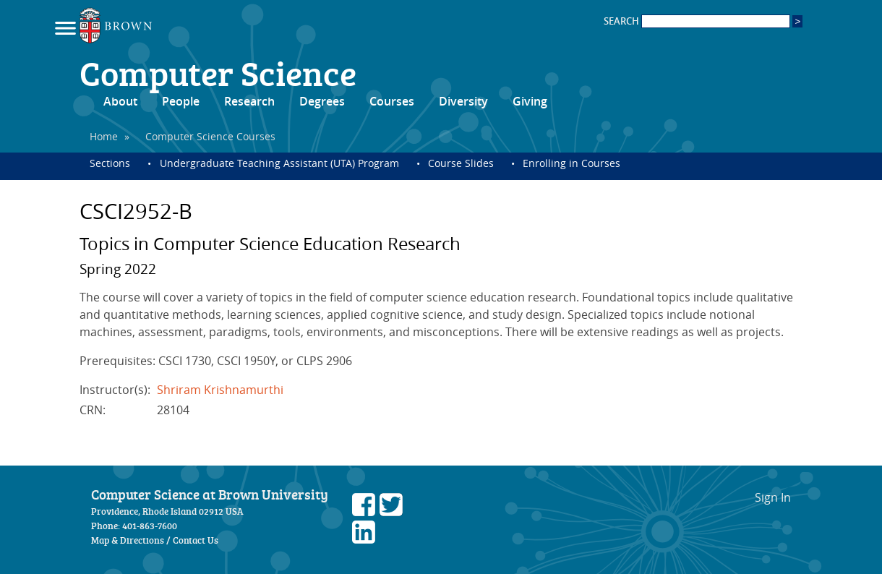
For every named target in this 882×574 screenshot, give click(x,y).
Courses (391, 101)
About (120, 101)
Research (249, 101)
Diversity (463, 101)
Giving (530, 101)
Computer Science (218, 72)
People (181, 101)
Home (104, 136)
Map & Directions (127, 540)
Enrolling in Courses (571, 163)
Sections (110, 163)
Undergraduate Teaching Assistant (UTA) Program (279, 163)
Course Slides (461, 163)
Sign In (773, 497)
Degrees (322, 101)
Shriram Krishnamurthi (220, 390)
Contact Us (195, 540)
